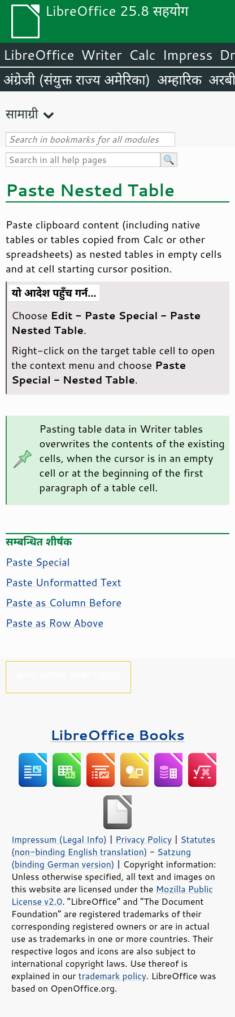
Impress (188, 54)
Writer (101, 54)
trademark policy (112, 976)
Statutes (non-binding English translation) (113, 845)
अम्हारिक (179, 79)
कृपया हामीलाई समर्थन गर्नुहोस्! (68, 674)
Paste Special (38, 561)
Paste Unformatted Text (63, 582)
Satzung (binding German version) (101, 858)
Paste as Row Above (54, 622)
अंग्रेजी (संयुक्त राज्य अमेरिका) (76, 79)
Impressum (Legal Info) (59, 839)
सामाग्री (22, 113)
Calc (142, 54)
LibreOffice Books (117, 735)
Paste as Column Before (63, 602)
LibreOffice (38, 54)
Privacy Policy (143, 839)
